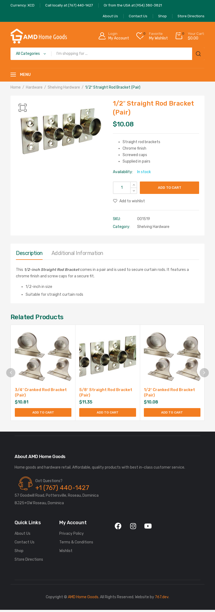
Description (29, 253)
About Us (22, 535)
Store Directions (29, 561)
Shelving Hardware (64, 87)
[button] (23, 108)
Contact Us (24, 544)
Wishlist (65, 553)
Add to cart (169, 188)
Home (16, 87)
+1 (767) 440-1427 (62, 490)
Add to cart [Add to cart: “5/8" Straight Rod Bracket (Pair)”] (107, 413)
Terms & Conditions (76, 544)
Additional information (77, 253)
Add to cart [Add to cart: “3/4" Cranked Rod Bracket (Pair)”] (43, 413)
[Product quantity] (125, 187)
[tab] (29, 254)
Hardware (34, 87)
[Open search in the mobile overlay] (107, 54)
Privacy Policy (71, 535)
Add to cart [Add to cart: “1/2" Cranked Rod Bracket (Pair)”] (172, 413)
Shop (19, 553)
